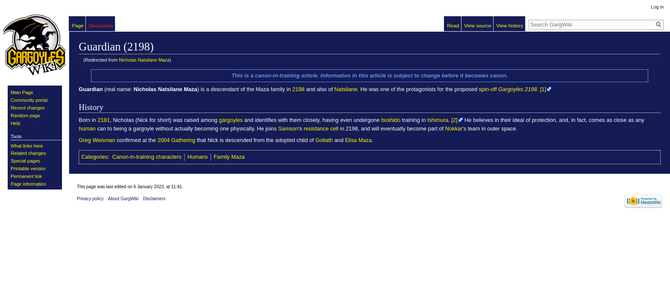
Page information (28, 184)
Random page (25, 115)
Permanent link (26, 176)
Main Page (22, 92)
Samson (288, 128)
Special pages (25, 160)
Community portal (29, 100)
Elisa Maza (358, 140)
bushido (390, 120)
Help (16, 123)
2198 (298, 89)
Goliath (324, 140)
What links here (27, 145)
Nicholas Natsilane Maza (144, 59)
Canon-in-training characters (147, 157)
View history (509, 25)
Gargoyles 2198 (517, 89)
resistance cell (321, 128)
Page (77, 25)
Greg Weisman (97, 140)
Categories (94, 157)
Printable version (28, 168)
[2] (454, 120)
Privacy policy (90, 198)
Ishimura (437, 120)
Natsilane (346, 89)
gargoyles (231, 120)
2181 (104, 120)
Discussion (100, 25)
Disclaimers (154, 198)
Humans (197, 157)
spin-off (488, 89)
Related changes (28, 153)
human (87, 128)
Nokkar (454, 128)
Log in (657, 6)
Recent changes (28, 107)
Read (453, 25)
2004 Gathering (176, 140)
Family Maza (229, 157)
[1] (543, 89)
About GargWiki (123, 198)
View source (477, 25)
